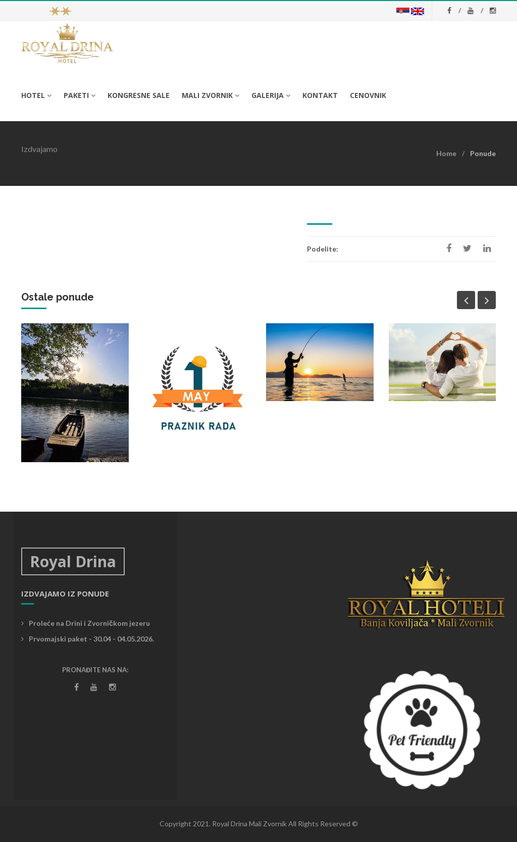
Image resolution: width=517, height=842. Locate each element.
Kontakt (320, 95)
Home (446, 153)
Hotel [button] (36, 95)
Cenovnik (368, 95)
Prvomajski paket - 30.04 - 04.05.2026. (87, 638)
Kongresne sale (139, 95)
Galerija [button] (270, 95)
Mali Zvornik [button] (210, 95)
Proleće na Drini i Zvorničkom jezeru (85, 623)
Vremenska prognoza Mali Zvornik (258, 585)
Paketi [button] (79, 95)
